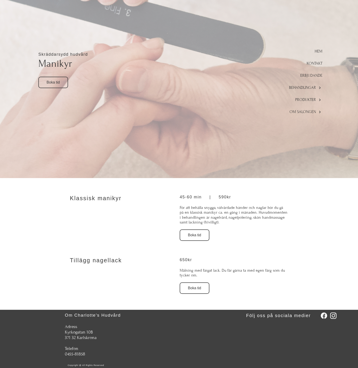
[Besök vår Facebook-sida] (324, 316)
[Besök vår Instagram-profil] (333, 316)
